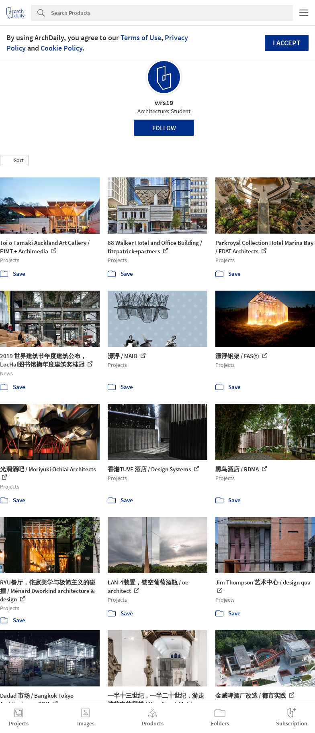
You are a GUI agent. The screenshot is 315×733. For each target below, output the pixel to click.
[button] (14, 160)
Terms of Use (141, 37)
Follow (164, 128)
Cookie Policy (61, 48)
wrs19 (164, 102)
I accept (287, 42)
